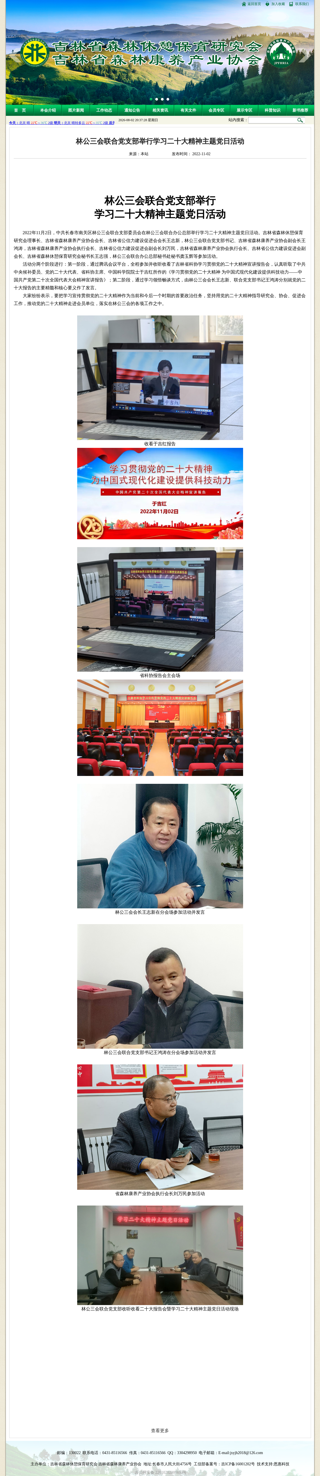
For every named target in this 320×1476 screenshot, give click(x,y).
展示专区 (244, 110)
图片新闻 (76, 110)
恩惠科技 (281, 1464)
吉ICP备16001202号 (238, 1464)
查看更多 (160, 1430)
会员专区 (216, 110)
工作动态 (104, 110)
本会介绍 (48, 110)
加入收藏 (278, 4)
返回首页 (254, 4)
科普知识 (272, 110)
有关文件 (188, 110)
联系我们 (302, 4)
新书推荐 (300, 110)
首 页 (20, 110)
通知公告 (132, 110)
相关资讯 (160, 110)
